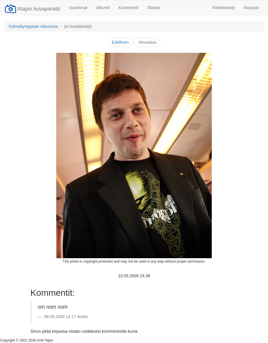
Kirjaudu (251, 7)
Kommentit (128, 7)
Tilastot (153, 7)
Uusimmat (78, 7)
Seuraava (147, 42)
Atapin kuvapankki (32, 9)
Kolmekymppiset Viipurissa (33, 26)
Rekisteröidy (224, 7)
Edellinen (120, 42)
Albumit (103, 7)
